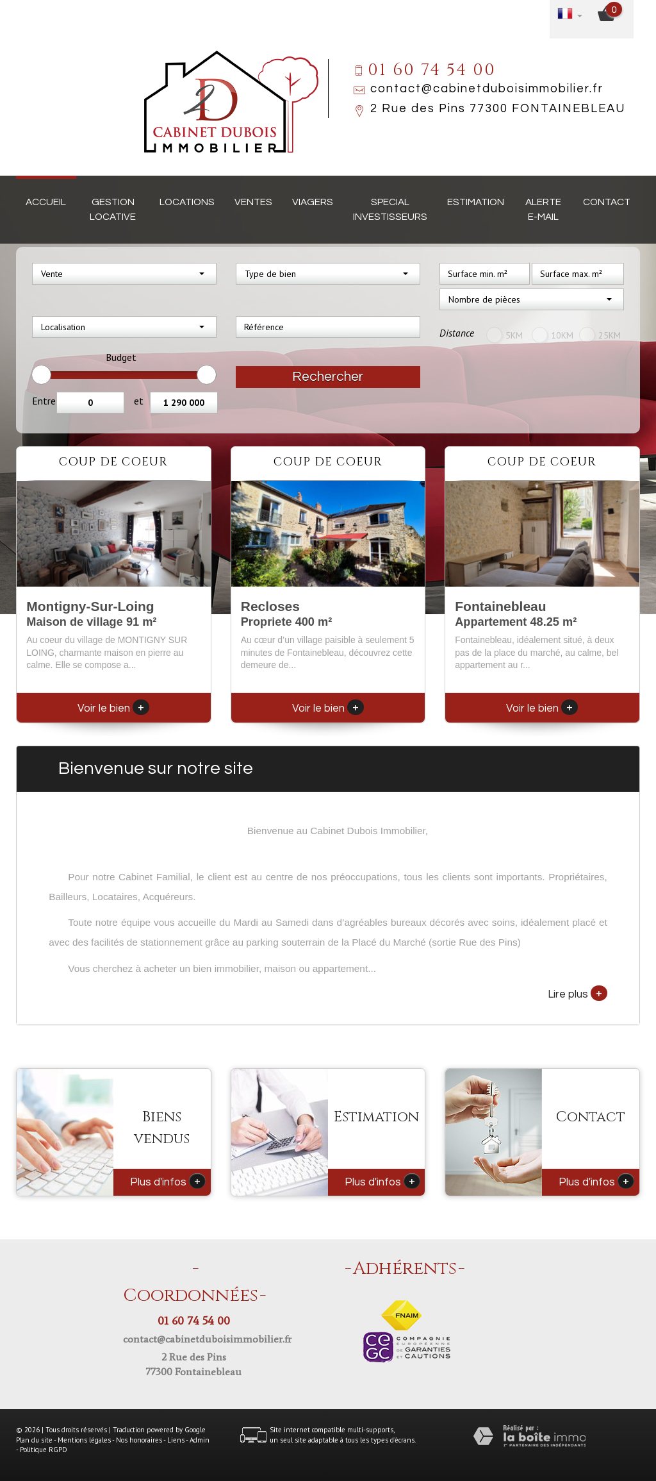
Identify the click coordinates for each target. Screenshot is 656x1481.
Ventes (253, 202)
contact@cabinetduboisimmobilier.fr (486, 89)
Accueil (46, 202)
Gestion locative (113, 209)
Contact (606, 202)
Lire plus (577, 993)
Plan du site (34, 1439)
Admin (199, 1439)
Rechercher (327, 376)
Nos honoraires (139, 1439)
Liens (175, 1439)
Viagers (312, 202)
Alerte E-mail (543, 209)
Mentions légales (84, 1439)
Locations (187, 202)
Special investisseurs (390, 209)
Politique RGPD (43, 1449)
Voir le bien (113, 708)
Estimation (475, 202)
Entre (44, 400)
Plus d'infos (168, 1181)
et (139, 400)
